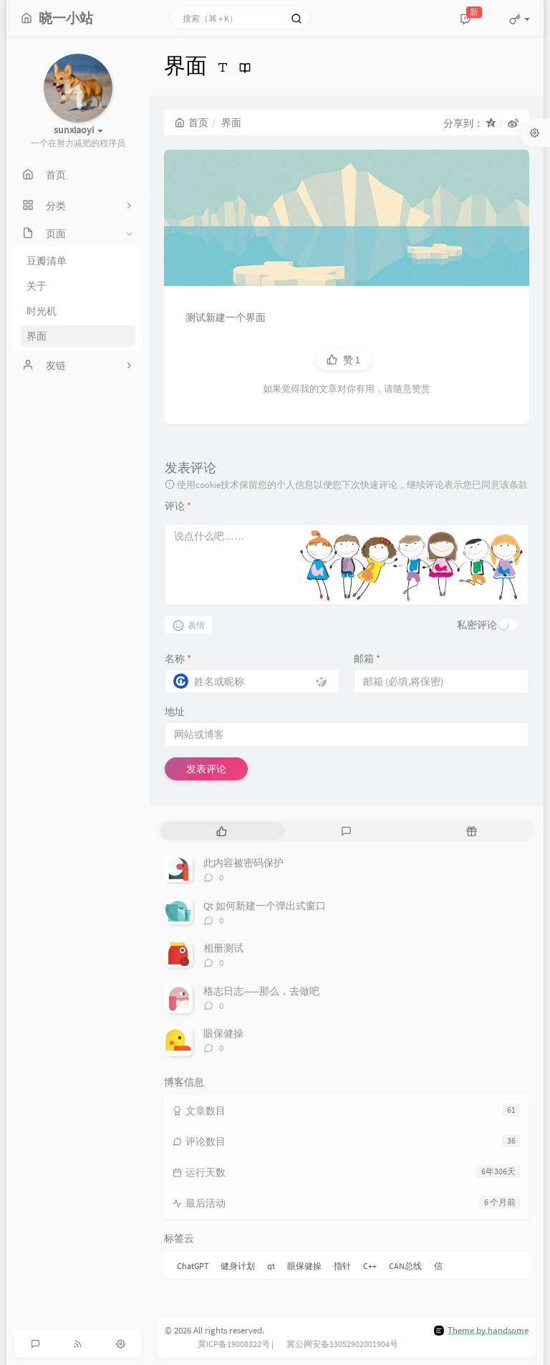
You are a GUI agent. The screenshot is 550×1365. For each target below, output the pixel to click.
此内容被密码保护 (243, 862)
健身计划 (238, 1265)
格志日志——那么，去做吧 (261, 991)
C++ (370, 1265)
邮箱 (367, 658)
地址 (175, 711)
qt (271, 1265)
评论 (178, 505)
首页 (191, 122)
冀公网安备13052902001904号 (342, 1343)
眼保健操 (223, 1033)
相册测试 (223, 948)
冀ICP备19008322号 (234, 1343)
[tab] (221, 830)
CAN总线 (405, 1265)
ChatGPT (192, 1265)
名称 (178, 658)
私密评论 (477, 624)
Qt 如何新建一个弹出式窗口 (264, 905)
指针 (342, 1265)
